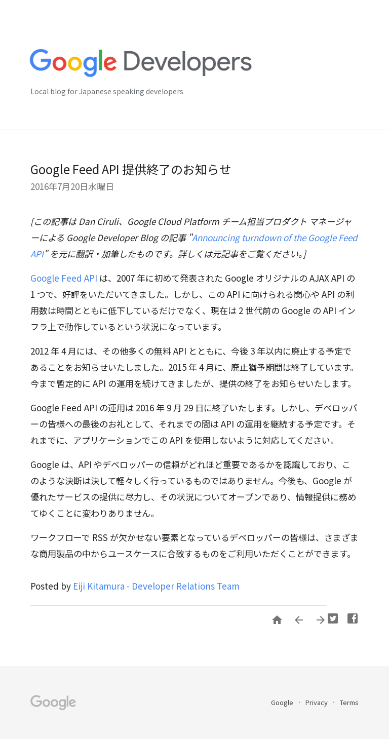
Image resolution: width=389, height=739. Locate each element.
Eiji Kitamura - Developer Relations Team (156, 585)
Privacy (317, 702)
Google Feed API (63, 277)
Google (283, 702)
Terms (349, 702)
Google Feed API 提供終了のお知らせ (130, 169)
